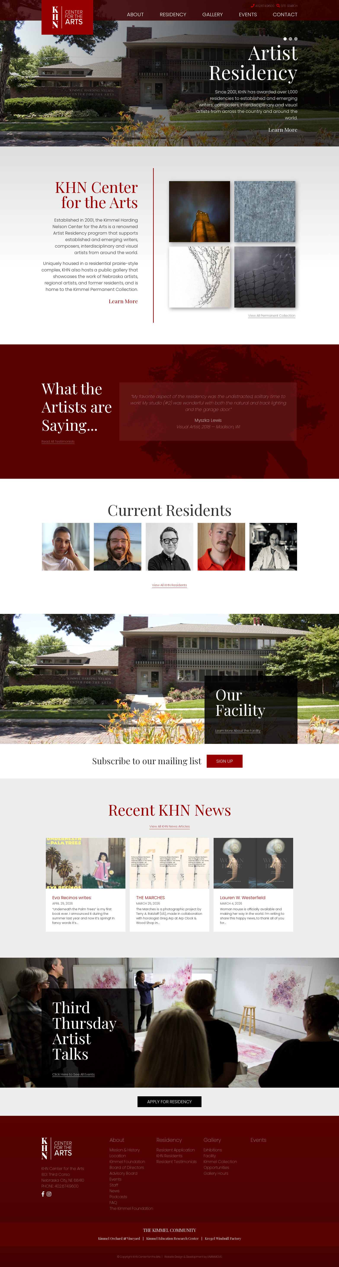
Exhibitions (213, 1150)
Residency (173, 14)
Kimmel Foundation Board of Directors (127, 1164)
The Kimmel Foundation (131, 1208)
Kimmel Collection (220, 1161)
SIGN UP (224, 761)
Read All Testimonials (58, 441)
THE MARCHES (150, 898)
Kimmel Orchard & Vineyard (119, 1238)
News (115, 1191)
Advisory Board (123, 1173)
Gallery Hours (216, 1173)
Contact (285, 14)
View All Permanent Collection (271, 315)
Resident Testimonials (177, 1161)
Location (118, 1155)
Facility (210, 1155)
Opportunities (216, 1167)
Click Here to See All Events (73, 1074)
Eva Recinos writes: (71, 898)
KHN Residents (169, 1155)
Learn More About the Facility (238, 730)
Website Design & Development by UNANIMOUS (193, 1257)
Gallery (212, 14)
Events (248, 14)
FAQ (113, 1202)
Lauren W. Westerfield (242, 898)
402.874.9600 (262, 6)
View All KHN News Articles (169, 826)
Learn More (282, 129)
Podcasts (118, 1196)
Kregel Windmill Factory (223, 1238)
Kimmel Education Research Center (172, 1238)
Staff (114, 1185)
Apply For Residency (169, 1102)
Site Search (287, 6)
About (135, 14)
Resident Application (176, 1150)
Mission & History (125, 1150)
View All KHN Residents (169, 585)
